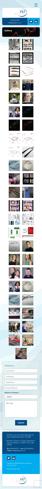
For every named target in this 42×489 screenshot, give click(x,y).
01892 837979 (14, 20)
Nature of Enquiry (11, 393)
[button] (14, 44)
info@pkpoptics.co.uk (14, 23)
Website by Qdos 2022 (13, 469)
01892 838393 (26, 448)
